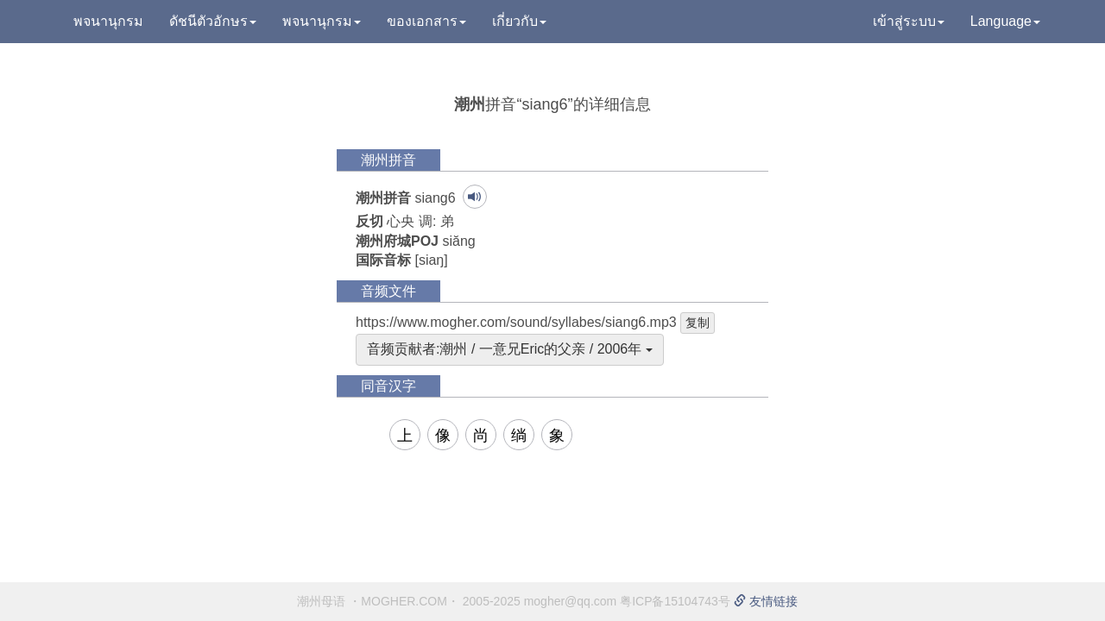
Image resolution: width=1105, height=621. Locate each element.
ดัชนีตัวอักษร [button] (212, 21)
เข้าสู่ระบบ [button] (908, 21)
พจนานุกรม (108, 21)
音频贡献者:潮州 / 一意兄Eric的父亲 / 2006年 (510, 349)
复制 (697, 322)
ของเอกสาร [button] (426, 21)
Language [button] (1005, 21)
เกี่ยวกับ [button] (519, 21)
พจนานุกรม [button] (321, 21)
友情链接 (766, 601)
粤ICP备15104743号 (675, 601)
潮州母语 (321, 601)
